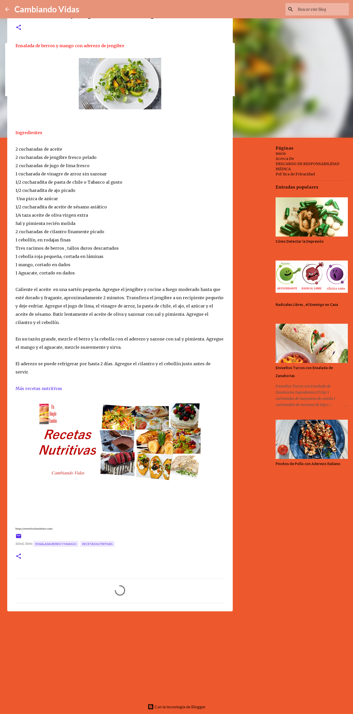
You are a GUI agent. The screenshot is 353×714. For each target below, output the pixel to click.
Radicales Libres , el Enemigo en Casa (307, 305)
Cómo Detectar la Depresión (300, 241)
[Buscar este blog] (322, 9)
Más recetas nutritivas (38, 388)
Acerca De (285, 158)
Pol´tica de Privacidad (295, 174)
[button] (18, 27)
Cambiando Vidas (46, 9)
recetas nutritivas (97, 544)
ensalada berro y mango (55, 544)
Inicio (281, 153)
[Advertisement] (120, 655)
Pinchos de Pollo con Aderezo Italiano (308, 464)
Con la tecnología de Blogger (177, 706)
